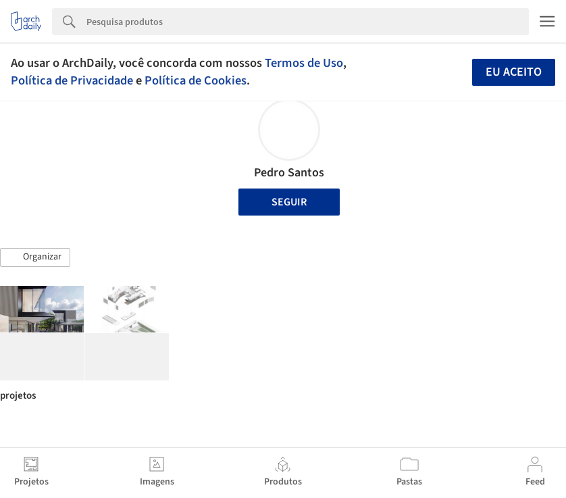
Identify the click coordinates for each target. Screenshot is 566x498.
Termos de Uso (304, 63)
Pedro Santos (289, 172)
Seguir (289, 202)
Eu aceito (514, 72)
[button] (35, 257)
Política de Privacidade (72, 80)
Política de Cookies (196, 80)
